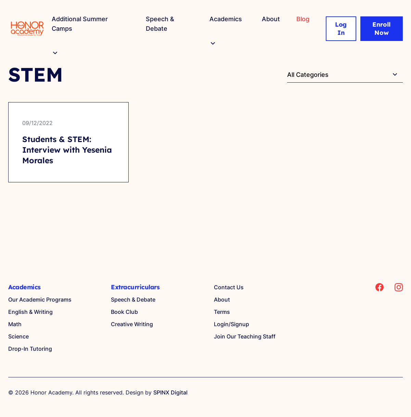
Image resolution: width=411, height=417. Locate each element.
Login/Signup (231, 324)
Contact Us (229, 287)
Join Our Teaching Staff (244, 336)
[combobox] (345, 74)
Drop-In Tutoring (30, 348)
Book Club (124, 311)
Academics (225, 19)
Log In (341, 28)
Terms (222, 311)
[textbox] (345, 74)
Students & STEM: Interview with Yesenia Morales (67, 149)
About (271, 19)
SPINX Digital (170, 392)
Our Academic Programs (40, 299)
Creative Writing (132, 324)
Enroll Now (381, 28)
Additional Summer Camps (80, 23)
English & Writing (30, 311)
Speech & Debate (160, 23)
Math (15, 324)
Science (18, 336)
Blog (302, 19)
